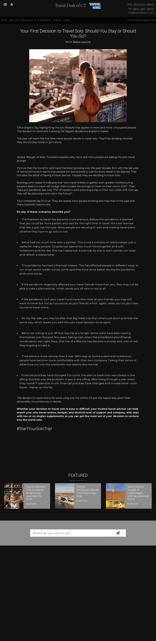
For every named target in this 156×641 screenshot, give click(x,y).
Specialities (27, 20)
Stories (57, 20)
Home (4, 20)
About (12, 20)
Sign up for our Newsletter (141, 20)
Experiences (44, 20)
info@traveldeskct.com (141, 12)
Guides (67, 20)
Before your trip (82, 41)
